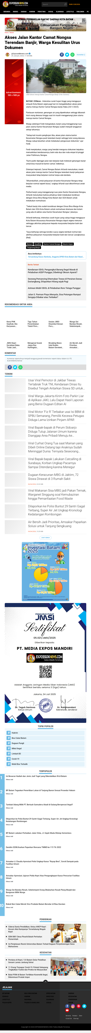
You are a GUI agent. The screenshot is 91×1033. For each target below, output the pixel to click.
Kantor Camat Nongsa (53, 244)
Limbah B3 (16, 755)
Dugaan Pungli (18, 744)
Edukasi (5, 998)
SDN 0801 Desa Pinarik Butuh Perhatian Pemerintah (25, 940)
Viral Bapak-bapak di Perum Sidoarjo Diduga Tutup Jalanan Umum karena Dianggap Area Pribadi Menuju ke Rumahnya (52, 433)
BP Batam (5, 995)
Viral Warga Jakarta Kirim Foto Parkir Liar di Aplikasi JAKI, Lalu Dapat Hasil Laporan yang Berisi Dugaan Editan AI (56, 401)
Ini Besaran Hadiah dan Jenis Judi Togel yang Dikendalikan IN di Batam (47, 779)
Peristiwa (42, 12)
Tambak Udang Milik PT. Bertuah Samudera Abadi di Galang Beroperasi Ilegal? (48, 808)
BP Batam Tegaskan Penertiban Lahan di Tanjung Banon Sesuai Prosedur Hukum (45, 793)
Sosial (50, 12)
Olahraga (60, 12)
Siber (83, 1018)
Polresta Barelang (31, 1005)
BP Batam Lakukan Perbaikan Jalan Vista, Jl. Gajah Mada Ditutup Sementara (46, 836)
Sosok (70, 1005)
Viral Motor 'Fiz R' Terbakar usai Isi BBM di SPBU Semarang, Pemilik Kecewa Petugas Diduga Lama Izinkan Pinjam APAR (56, 417)
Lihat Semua (45, 538)
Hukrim (32, 12)
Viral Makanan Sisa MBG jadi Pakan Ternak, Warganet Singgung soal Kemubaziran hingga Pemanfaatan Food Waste (57, 495)
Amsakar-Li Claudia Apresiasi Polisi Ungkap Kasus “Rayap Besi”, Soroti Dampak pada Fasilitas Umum (47, 865)
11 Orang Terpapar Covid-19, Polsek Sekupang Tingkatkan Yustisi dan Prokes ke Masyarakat (28, 970)
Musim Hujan (70, 244)
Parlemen (80, 12)
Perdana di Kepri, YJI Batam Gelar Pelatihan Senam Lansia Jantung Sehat (27, 963)
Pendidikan (72, 1002)
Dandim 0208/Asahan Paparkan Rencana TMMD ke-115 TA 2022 (47, 851)
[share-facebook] (62, 55)
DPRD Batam (50, 995)
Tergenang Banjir (33, 248)
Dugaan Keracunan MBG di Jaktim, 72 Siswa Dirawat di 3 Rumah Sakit (53, 478)
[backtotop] (45, 984)
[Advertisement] (14, 159)
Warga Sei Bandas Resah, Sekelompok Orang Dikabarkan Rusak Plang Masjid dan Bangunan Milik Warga (46, 894)
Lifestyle (70, 12)
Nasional (28, 1002)
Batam (29, 244)
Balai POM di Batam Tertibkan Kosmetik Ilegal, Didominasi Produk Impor (28, 978)
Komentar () (81, 55)
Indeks (15, 12)
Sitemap (77, 1021)
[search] (54, 4)
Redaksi (76, 1018)
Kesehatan (72, 998)
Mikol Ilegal (17, 749)
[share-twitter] (67, 55)
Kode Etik (69, 1021)
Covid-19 (15, 760)
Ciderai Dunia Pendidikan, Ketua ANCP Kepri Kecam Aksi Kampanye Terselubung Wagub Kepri (27, 931)
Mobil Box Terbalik (19, 765)
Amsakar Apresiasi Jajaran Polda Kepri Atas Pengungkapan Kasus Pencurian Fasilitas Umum (48, 879)
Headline (38, 244)
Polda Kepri (6, 1005)
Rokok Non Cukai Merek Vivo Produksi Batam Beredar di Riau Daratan (45, 908)
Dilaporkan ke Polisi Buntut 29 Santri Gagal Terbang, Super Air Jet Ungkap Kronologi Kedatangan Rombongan (56, 511)
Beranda (7, 12)
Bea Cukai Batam (19, 739)
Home (7, 32)
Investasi (50, 998)
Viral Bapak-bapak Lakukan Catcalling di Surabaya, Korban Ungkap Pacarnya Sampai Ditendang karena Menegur (54, 464)
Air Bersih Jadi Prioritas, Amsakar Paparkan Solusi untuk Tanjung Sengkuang (57, 525)
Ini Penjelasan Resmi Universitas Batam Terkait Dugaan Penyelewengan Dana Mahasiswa (41, 947)
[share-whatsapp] (72, 55)
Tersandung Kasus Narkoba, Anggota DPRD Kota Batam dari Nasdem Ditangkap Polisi (56, 258)
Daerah (24, 12)
